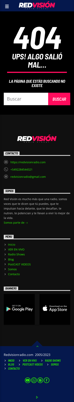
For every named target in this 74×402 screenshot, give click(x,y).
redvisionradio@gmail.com (28, 177)
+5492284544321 (21, 169)
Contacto (14, 274)
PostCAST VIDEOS (19, 264)
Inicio (11, 244)
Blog (11, 259)
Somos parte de (16, 223)
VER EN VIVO (16, 249)
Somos (12, 269)
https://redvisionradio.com (28, 162)
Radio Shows (16, 254)
